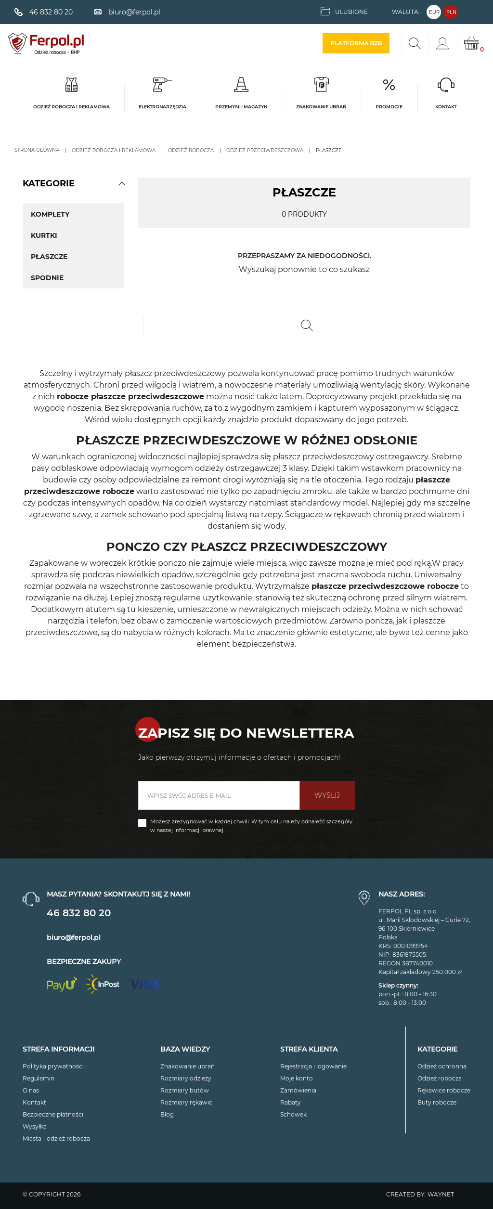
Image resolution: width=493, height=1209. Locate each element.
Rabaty (290, 1102)
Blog (167, 1114)
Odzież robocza (439, 1078)
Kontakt (34, 1102)
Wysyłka (35, 1126)
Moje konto (296, 1078)
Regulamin (38, 1078)
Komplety (50, 214)
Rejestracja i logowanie (313, 1066)
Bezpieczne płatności (53, 1114)
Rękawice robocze (443, 1090)
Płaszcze (49, 256)
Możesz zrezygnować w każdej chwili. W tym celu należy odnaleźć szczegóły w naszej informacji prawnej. (251, 825)
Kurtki (44, 235)
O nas (31, 1090)
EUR (434, 12)
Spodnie (47, 277)
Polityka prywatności (53, 1066)
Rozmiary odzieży (185, 1078)
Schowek (293, 1114)
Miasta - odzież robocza (56, 1138)
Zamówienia (298, 1090)
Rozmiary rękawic (186, 1102)
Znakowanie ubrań (187, 1066)
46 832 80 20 (79, 913)
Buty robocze (436, 1102)
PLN (451, 12)
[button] (122, 183)
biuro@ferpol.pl (74, 937)
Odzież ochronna (442, 1066)
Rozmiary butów (184, 1090)
